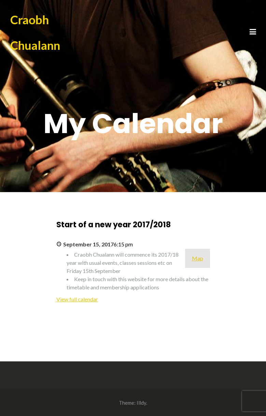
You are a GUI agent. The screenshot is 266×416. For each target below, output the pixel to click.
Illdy (141, 403)
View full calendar (77, 299)
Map (197, 258)
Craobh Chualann (35, 32)
